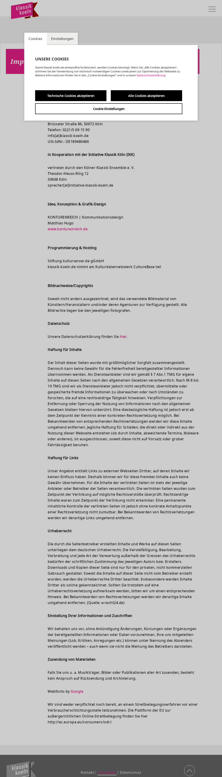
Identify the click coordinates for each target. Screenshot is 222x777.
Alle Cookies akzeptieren (146, 95)
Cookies (35, 38)
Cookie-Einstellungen (108, 109)
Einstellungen (62, 38)
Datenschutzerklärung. (151, 75)
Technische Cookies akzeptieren (70, 95)
